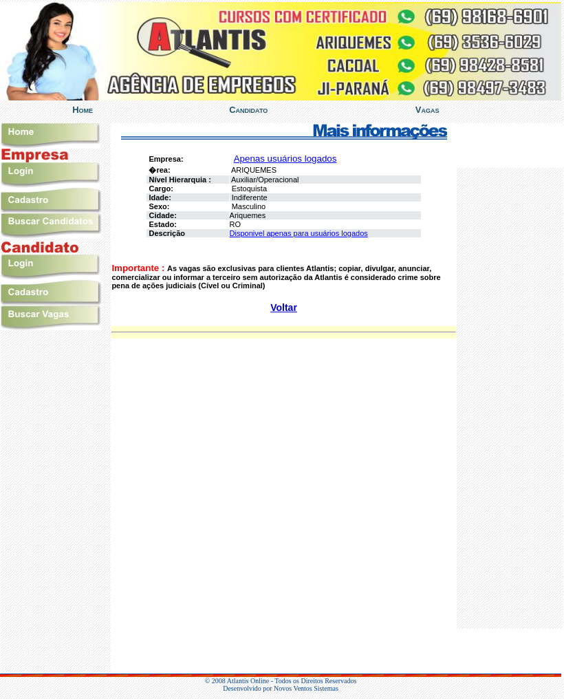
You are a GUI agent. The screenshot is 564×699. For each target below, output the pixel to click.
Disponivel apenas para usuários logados (299, 233)
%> (510, 398)
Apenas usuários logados (285, 158)
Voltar (283, 307)
